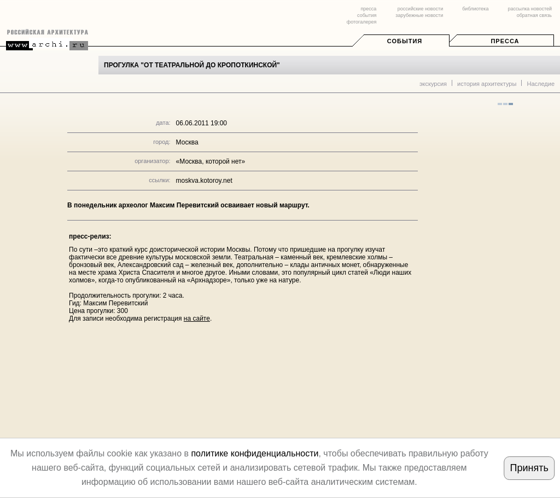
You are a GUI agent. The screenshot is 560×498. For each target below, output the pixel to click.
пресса (368, 8)
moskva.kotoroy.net (204, 180)
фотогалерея (361, 22)
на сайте (197, 318)
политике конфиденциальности (254, 453)
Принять (529, 467)
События (404, 41)
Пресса (505, 41)
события (366, 15)
